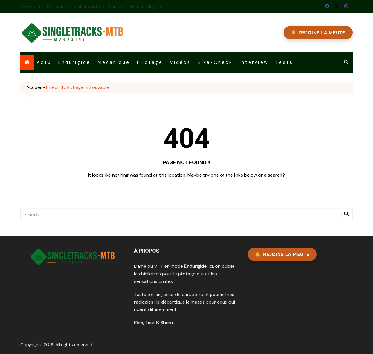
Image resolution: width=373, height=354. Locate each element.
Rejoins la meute (282, 254)
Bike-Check (215, 62)
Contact (116, 7)
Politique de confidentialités (75, 7)
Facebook (327, 6)
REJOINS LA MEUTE (318, 32)
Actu (44, 62)
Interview (254, 62)
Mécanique (114, 62)
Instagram (346, 6)
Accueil (34, 87)
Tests (284, 62)
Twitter (337, 6)
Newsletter (31, 7)
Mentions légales (146, 7)
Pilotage (150, 62)
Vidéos (180, 62)
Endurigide (74, 62)
